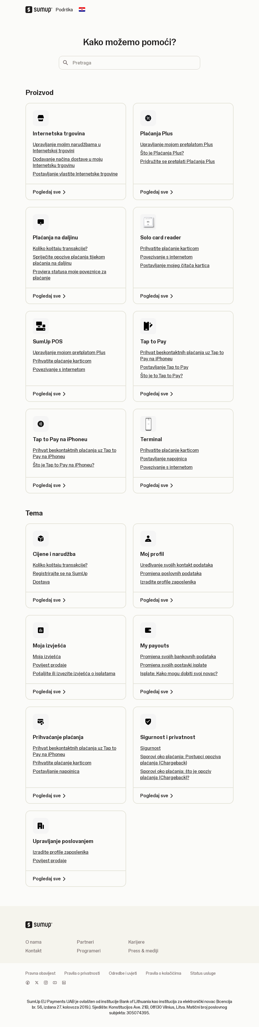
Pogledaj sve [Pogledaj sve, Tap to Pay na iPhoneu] (50, 485)
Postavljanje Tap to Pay (164, 367)
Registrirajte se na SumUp (60, 573)
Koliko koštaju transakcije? (60, 248)
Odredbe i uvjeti (123, 973)
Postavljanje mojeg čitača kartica (175, 265)
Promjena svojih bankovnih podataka (178, 656)
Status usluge (203, 973)
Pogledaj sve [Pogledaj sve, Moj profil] (157, 600)
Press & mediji (143, 951)
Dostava (41, 582)
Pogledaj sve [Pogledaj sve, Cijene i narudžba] (50, 600)
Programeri (89, 951)
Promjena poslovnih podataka (171, 573)
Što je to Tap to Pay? (161, 375)
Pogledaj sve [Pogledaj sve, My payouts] (157, 691)
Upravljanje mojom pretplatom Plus (176, 144)
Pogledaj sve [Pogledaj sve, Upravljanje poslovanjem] (50, 879)
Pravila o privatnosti (82, 973)
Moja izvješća (47, 656)
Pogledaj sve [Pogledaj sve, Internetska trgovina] (50, 192)
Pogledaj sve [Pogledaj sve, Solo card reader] (157, 296)
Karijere (136, 942)
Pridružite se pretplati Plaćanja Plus (177, 161)
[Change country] (82, 9)
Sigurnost (150, 748)
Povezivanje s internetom (166, 257)
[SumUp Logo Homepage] (40, 9)
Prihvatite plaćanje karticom (169, 248)
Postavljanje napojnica (163, 458)
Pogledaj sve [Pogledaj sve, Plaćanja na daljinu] (50, 296)
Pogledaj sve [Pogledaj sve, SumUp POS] (50, 394)
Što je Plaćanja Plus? (162, 153)
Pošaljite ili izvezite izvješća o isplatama (74, 673)
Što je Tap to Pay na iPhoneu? (63, 465)
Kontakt (33, 951)
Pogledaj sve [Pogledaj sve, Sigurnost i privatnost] (157, 795)
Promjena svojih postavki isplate (173, 665)
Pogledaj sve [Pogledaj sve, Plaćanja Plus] (157, 192)
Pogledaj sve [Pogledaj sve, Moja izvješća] (50, 691)
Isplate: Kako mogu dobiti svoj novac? (178, 673)
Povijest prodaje (49, 665)
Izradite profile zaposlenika (168, 582)
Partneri (85, 942)
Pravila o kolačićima (163, 973)
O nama (33, 942)
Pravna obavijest (40, 973)
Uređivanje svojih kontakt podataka (176, 565)
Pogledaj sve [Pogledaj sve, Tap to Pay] (157, 394)
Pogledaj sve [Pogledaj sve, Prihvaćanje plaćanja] (50, 795)
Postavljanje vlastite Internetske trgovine (75, 174)
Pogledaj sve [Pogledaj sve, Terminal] (157, 485)
